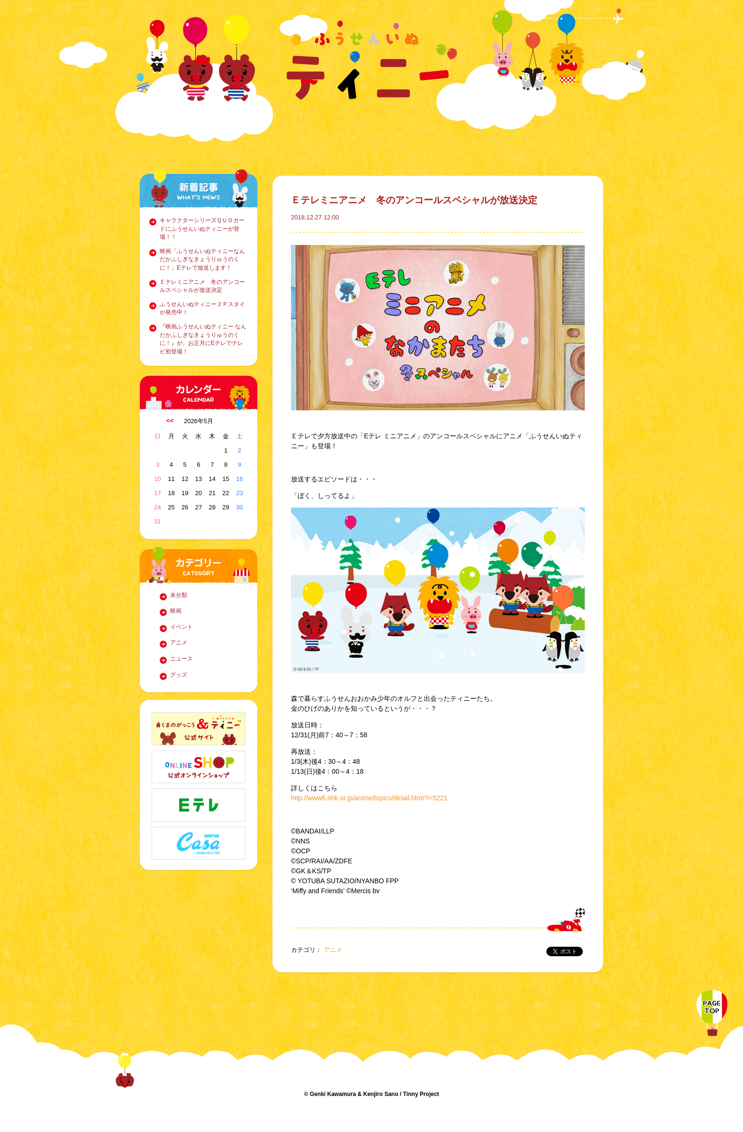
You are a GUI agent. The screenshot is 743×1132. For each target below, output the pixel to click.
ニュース (181, 658)
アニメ (178, 642)
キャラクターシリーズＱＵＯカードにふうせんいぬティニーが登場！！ (202, 228)
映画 (175, 610)
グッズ (178, 674)
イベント (181, 627)
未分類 (178, 595)
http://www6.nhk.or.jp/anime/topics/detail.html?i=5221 (369, 798)
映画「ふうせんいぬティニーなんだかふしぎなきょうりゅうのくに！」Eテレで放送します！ (202, 259)
